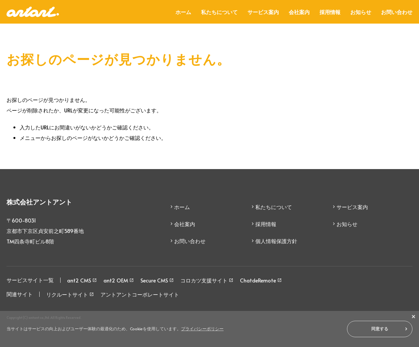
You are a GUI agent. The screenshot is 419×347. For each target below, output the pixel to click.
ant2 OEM (115, 280)
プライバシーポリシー (202, 329)
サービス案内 (263, 11)
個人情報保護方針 (276, 240)
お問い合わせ (396, 11)
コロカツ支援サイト (204, 280)
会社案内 (299, 11)
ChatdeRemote (258, 280)
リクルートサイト (67, 294)
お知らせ (360, 11)
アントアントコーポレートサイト (139, 294)
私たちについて (219, 11)
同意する (379, 328)
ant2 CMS (79, 280)
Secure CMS (154, 280)
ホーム (183, 11)
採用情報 (329, 11)
